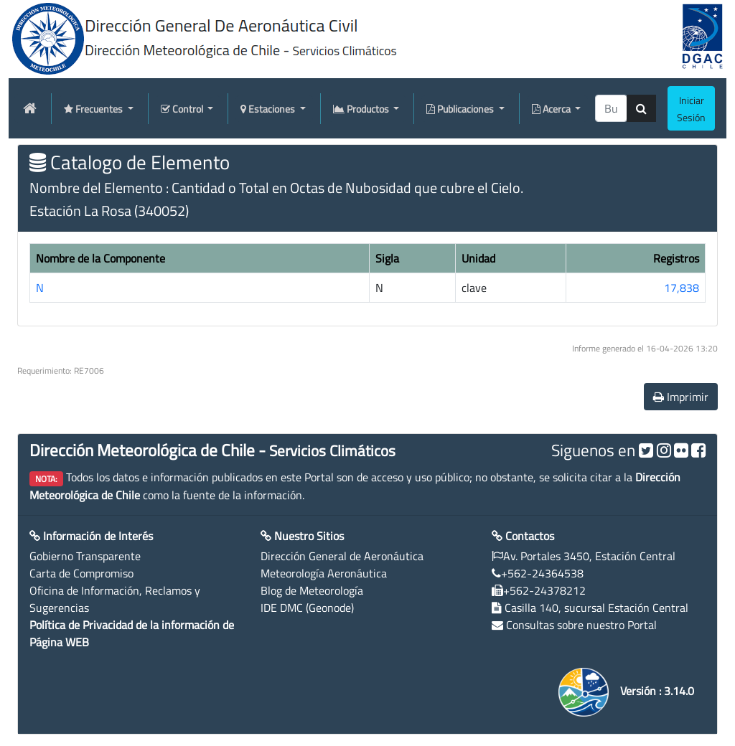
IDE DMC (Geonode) (307, 607)
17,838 (681, 287)
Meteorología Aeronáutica (324, 573)
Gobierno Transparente (85, 556)
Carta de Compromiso (81, 573)
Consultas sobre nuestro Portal (581, 624)
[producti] (611, 108)
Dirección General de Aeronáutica (342, 556)
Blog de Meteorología (312, 590)
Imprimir (680, 396)
